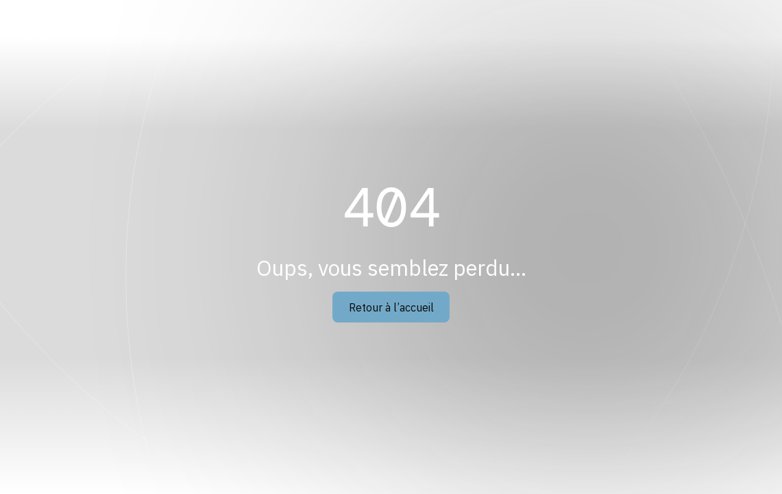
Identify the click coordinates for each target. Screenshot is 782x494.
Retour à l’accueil (391, 307)
